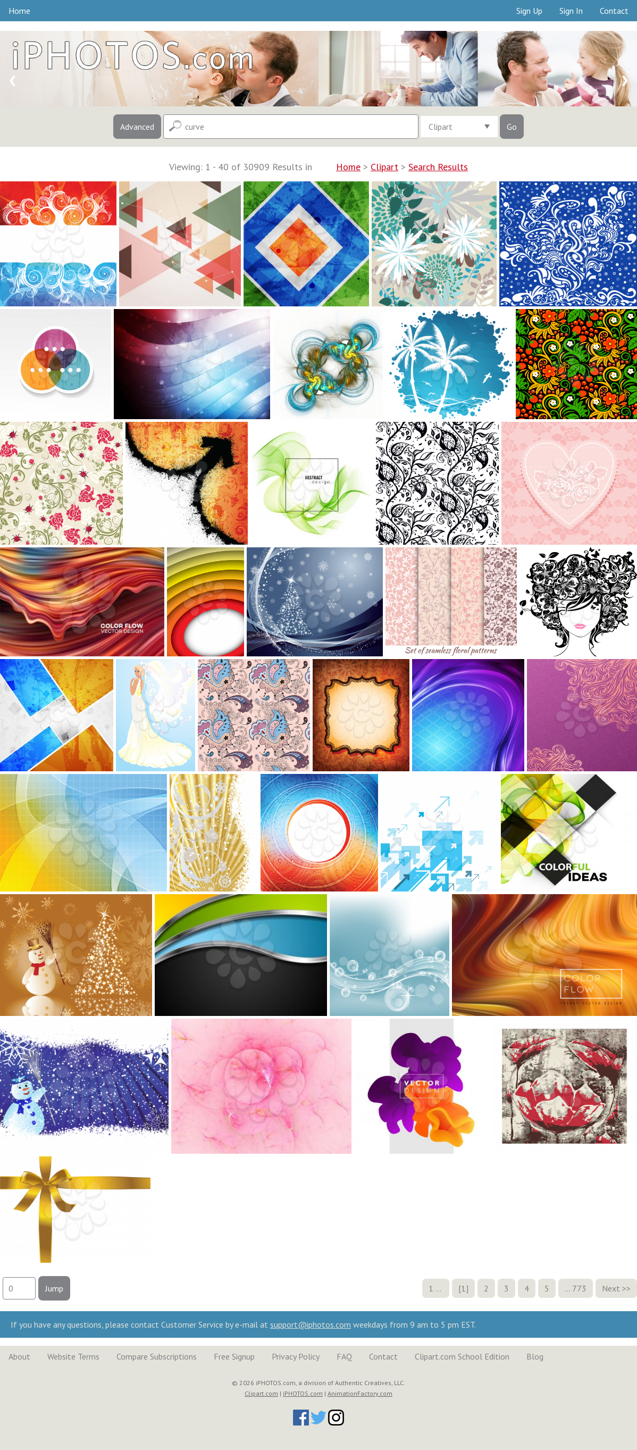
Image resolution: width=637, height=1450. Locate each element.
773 (579, 1288)
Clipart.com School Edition (462, 1356)
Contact (614, 10)
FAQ (344, 1356)
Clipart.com (261, 1393)
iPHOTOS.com (303, 1393)
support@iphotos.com (310, 1324)
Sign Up (529, 10)
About (19, 1356)
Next (611, 1288)
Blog (534, 1356)
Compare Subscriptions (156, 1356)
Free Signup (234, 1356)
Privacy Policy (296, 1356)
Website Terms (73, 1356)
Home (19, 10)
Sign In (571, 10)
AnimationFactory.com (360, 1393)
